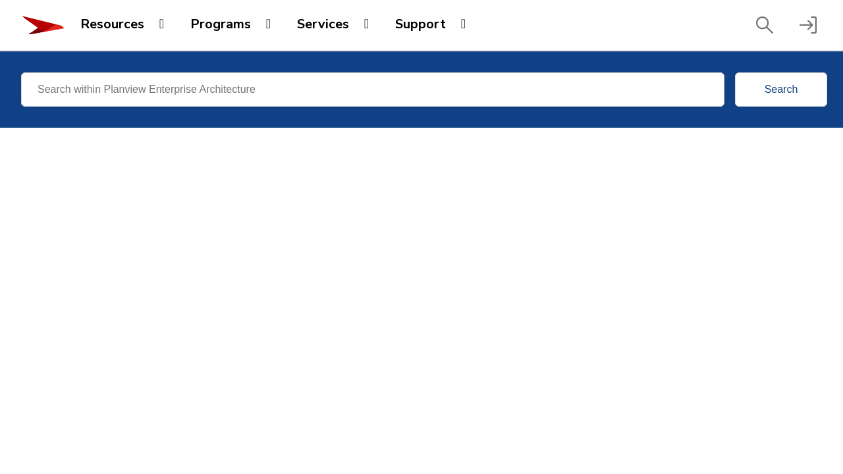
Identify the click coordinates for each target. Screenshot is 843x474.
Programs (220, 24)
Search (781, 89)
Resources (112, 24)
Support (420, 24)
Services (323, 24)
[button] (764, 25)
